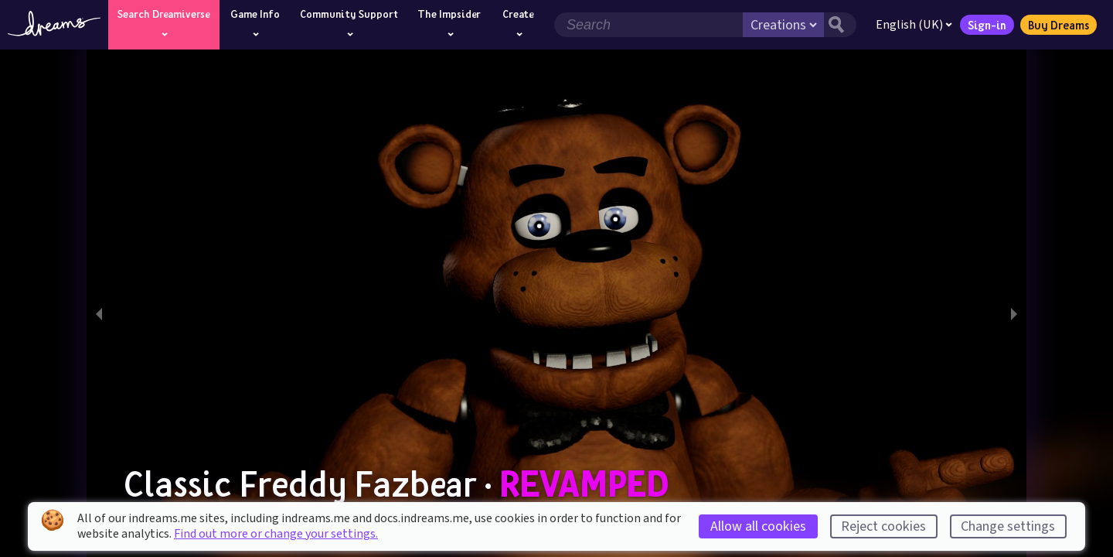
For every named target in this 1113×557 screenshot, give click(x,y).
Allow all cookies (758, 526)
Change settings (1008, 526)
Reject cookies (883, 526)
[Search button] (840, 24)
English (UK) (914, 24)
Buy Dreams (1058, 24)
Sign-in (987, 24)
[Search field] (648, 24)
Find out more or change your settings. (276, 534)
